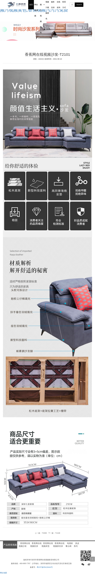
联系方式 (64, 4)
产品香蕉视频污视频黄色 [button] (42, 4)
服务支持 (53, 4)
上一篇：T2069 (41, 533)
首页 (31, 5)
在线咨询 (58, 4)
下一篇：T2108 (54, 533)
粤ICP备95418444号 (45, 567)
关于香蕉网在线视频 (36, 4)
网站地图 (3, 573)
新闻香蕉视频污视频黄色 (47, 4)
